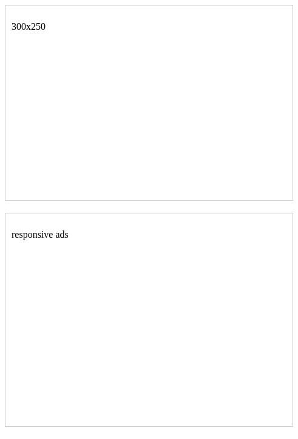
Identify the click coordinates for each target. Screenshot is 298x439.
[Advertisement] (103, 118)
